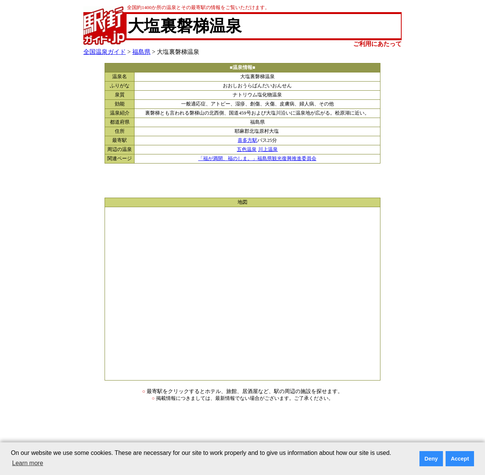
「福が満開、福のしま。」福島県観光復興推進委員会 (257, 158)
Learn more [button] (27, 463)
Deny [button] (431, 459)
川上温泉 (268, 149)
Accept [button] (460, 459)
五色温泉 (247, 149)
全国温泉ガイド (104, 52)
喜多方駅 (247, 140)
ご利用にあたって (377, 44)
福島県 (141, 52)
